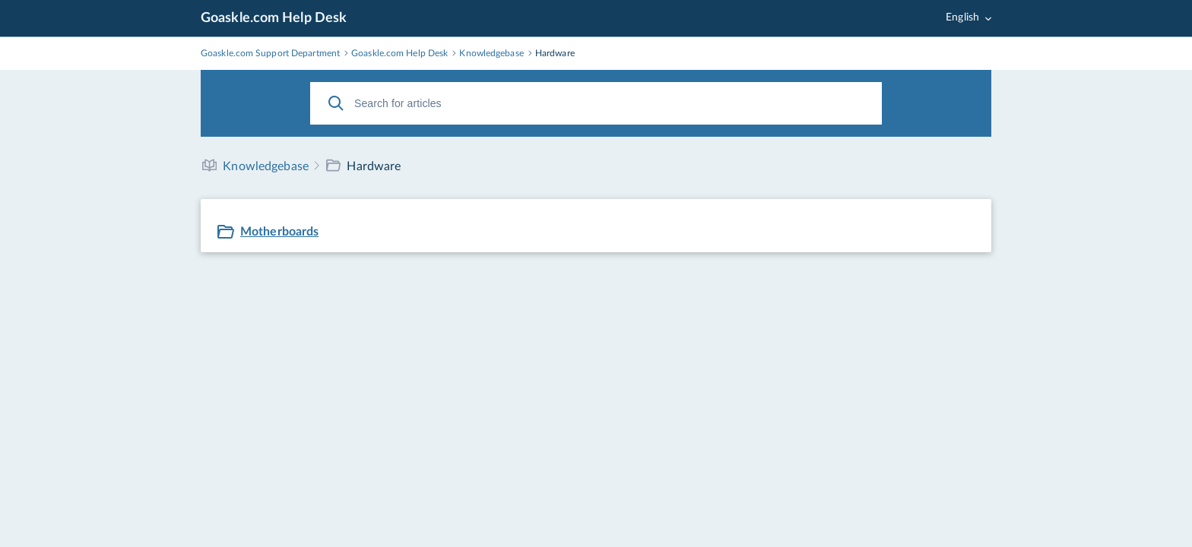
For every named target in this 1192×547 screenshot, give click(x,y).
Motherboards (279, 232)
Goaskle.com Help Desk (274, 18)
